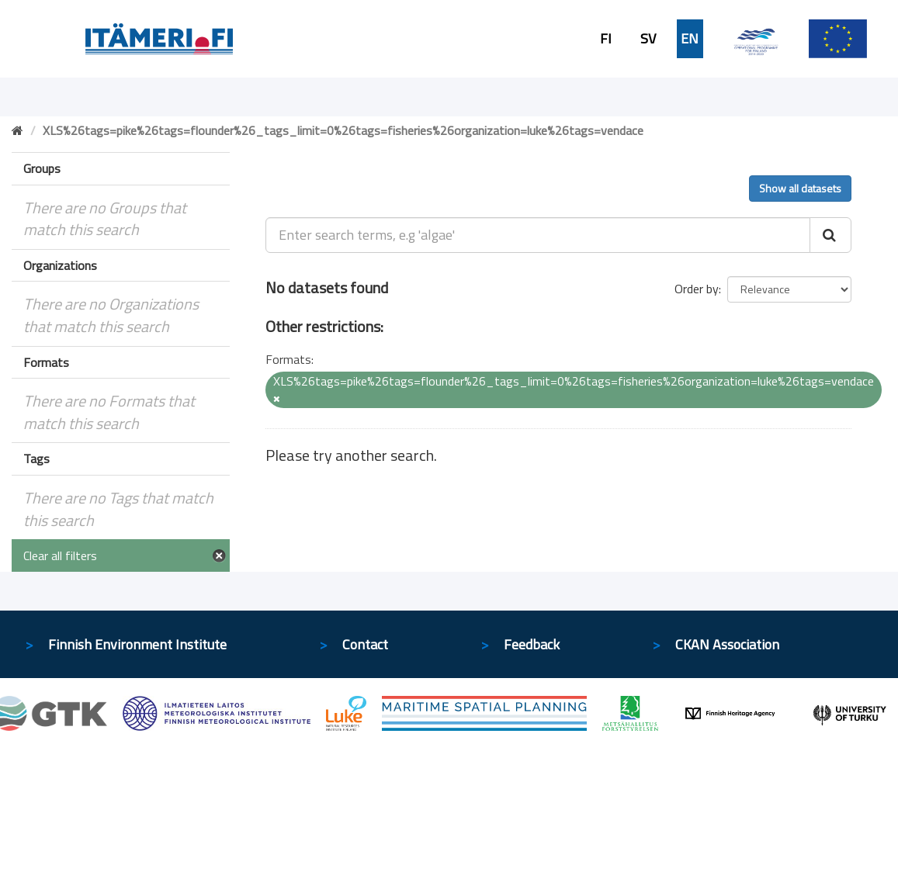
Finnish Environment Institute (137, 644)
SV (648, 39)
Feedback (532, 644)
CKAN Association (727, 644)
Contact (365, 644)
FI (606, 39)
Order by (696, 288)
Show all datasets (800, 188)
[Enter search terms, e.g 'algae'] (537, 235)
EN (690, 39)
